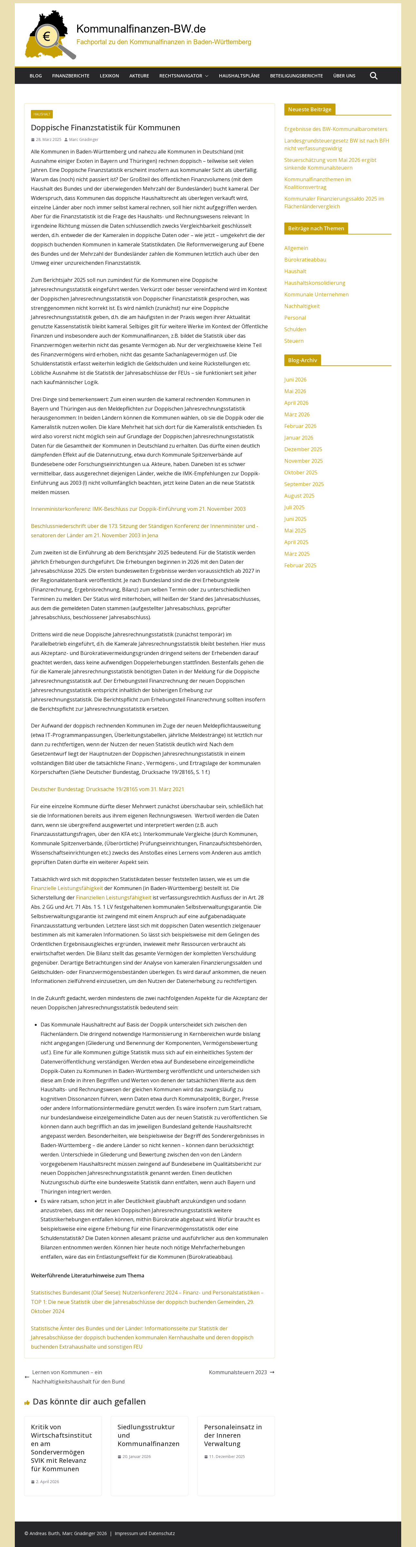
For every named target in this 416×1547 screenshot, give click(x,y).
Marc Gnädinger (84, 139)
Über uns (344, 76)
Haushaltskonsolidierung (314, 282)
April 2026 (296, 402)
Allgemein (296, 248)
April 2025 (296, 542)
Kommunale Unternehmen (316, 294)
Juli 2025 (294, 507)
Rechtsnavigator (180, 76)
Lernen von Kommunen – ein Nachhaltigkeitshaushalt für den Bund (74, 1377)
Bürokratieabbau (305, 259)
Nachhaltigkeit (302, 306)
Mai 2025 (295, 530)
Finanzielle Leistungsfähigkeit (67, 888)
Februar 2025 (300, 565)
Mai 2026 (295, 391)
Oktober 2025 (300, 472)
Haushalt (41, 114)
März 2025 (297, 553)
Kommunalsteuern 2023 (242, 1372)
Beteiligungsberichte (296, 76)
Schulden (295, 329)
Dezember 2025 (303, 449)
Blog (36, 76)
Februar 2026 (300, 426)
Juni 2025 (295, 518)
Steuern (294, 340)
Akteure (139, 76)
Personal (295, 317)
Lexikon (109, 76)
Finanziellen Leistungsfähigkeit (113, 897)
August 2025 (299, 495)
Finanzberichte (71, 76)
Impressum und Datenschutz (145, 1533)
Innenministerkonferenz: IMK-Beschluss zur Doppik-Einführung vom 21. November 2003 (138, 508)
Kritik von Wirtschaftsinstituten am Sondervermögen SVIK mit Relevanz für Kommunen (61, 1448)
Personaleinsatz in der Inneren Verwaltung (233, 1435)
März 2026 (297, 414)
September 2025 (304, 484)
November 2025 (303, 460)
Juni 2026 (295, 379)
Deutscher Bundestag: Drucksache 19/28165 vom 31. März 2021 (107, 789)
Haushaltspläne (239, 76)
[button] (205, 75)
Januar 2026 (298, 437)
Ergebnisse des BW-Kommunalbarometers (335, 129)
